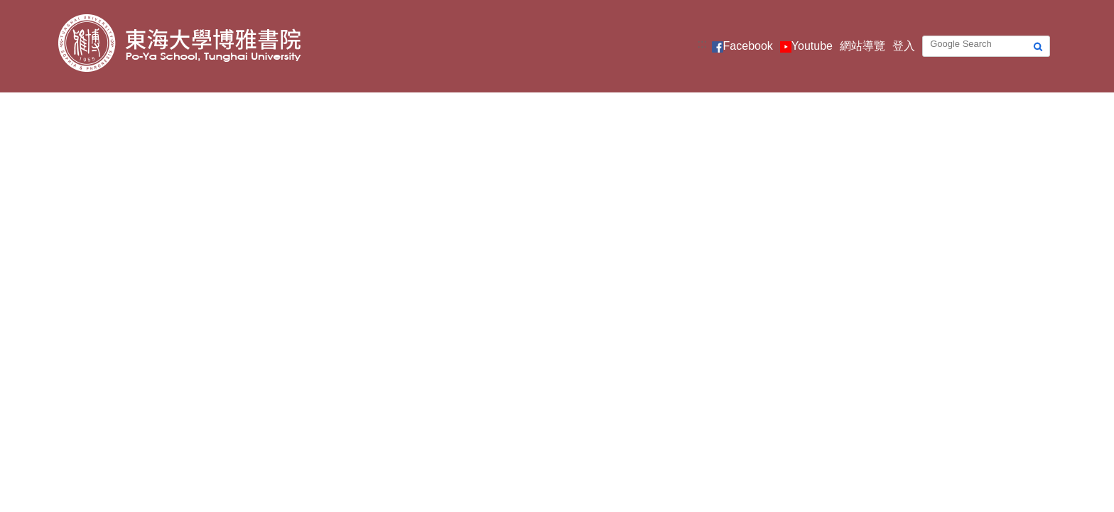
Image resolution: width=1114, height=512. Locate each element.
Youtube (812, 46)
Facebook (748, 46)
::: (702, 44)
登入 (903, 46)
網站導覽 (862, 46)
